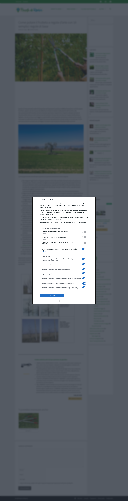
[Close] (92, 200)
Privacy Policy (73, 301)
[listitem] (64, 228)
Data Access (64, 301)
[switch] (84, 232)
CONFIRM (52, 295)
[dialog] (64, 250)
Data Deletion (54, 301)
